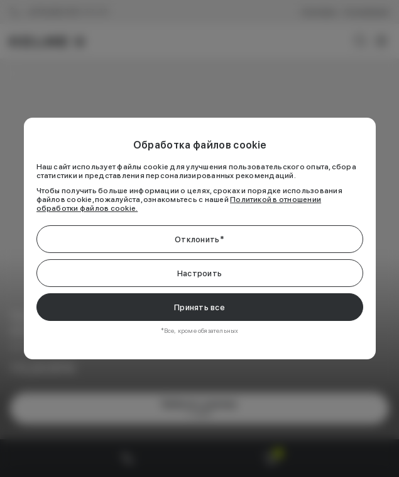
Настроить (199, 273)
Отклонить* (199, 239)
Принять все (199, 307)
